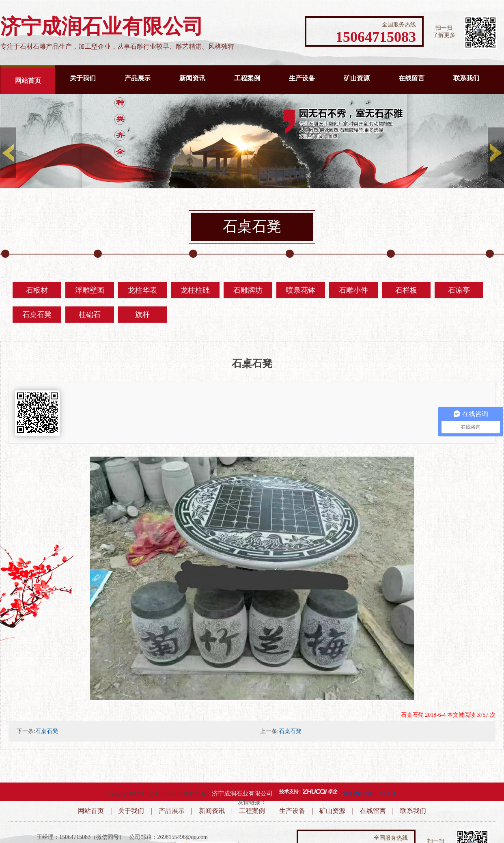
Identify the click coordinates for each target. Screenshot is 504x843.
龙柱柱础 (195, 290)
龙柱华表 (142, 290)
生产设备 (302, 78)
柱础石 (90, 314)
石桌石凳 (37, 314)
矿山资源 (357, 78)
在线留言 (411, 78)
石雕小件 (353, 290)
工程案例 (247, 78)
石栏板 (406, 290)
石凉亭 (459, 290)
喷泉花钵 (300, 290)
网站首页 (28, 80)
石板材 (37, 290)
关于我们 (83, 78)
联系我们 (466, 78)
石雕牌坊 (248, 290)
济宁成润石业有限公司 (242, 793)
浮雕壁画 (89, 290)
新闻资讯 (192, 78)
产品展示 (138, 78)
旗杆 (142, 314)
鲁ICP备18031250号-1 (369, 794)
